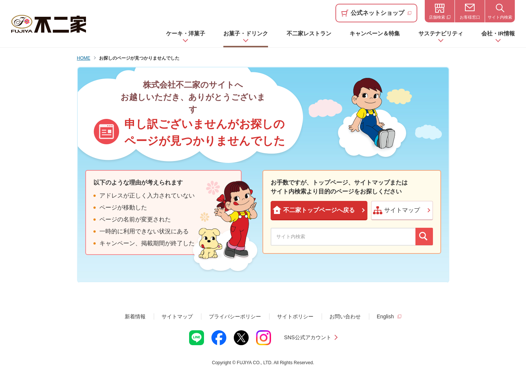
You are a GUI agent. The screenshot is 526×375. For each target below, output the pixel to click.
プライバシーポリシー (235, 316)
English (385, 316)
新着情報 (135, 316)
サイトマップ (177, 316)
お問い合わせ (345, 316)
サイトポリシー (295, 316)
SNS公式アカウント (307, 337)
